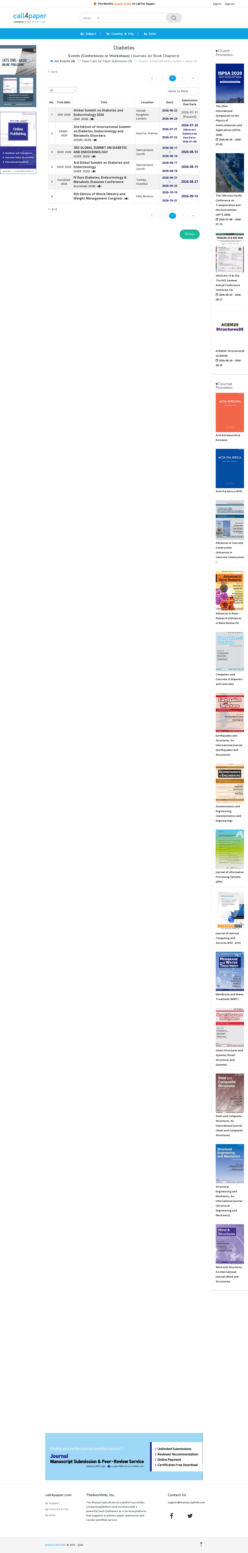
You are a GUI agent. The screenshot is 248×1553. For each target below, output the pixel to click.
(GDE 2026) (98, 114)
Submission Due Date (190, 102)
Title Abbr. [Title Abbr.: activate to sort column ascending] (64, 102)
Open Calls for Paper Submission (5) (107, 61)
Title (103, 102)
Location (147, 102)
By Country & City (120, 33)
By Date (150, 33)
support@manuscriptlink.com (186, 1502)
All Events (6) (64, 61)
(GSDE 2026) (100, 152)
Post (189, 234)
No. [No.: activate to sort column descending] (51, 102)
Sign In (217, 4)
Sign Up (229, 4)
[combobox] (62, 90)
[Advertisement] (18, 237)
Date (169, 102)
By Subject (88, 33)
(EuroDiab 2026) (100, 182)
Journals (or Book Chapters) (156, 55)
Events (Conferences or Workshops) (99, 55)
